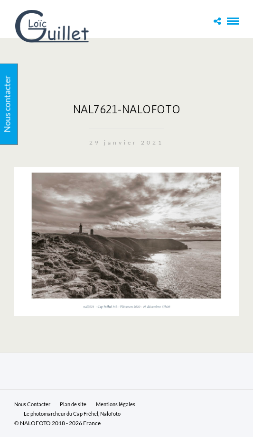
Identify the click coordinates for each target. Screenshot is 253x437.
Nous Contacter (32, 404)
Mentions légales (115, 404)
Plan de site (73, 404)
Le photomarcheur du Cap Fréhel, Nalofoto (72, 413)
